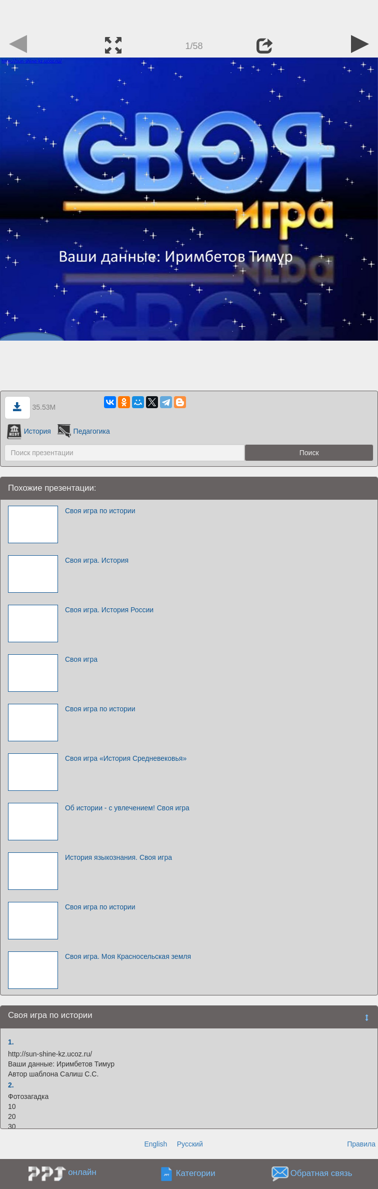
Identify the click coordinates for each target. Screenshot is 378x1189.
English (155, 1144)
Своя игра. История (96, 560)
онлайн (82, 1172)
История (29, 431)
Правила (361, 1144)
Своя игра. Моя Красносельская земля (128, 956)
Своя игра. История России (109, 610)
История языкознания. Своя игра (118, 857)
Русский (190, 1144)
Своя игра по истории (100, 511)
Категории (196, 1173)
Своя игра (81, 659)
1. (11, 1042)
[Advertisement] (189, 15)
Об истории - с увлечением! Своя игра (127, 808)
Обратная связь (321, 1173)
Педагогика (83, 431)
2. (11, 1085)
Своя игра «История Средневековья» (125, 758)
